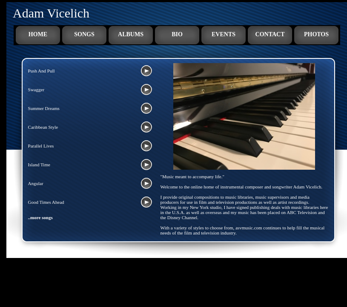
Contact (270, 34)
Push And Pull (41, 70)
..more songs (40, 217)
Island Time (39, 164)
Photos (316, 34)
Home (38, 34)
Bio (177, 34)
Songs (84, 34)
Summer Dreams (44, 108)
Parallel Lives (41, 145)
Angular (35, 183)
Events (223, 34)
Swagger (36, 89)
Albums (130, 34)
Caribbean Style (43, 127)
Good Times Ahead (46, 202)
